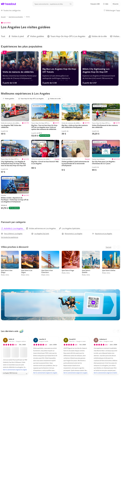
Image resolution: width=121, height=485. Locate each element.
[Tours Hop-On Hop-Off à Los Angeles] (67, 36)
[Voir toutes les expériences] (9, 237)
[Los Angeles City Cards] (40, 233)
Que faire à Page (68, 270)
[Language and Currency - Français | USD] (95, 4)
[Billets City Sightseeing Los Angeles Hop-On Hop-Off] (101, 71)
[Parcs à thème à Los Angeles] (11, 233)
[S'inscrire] (115, 4)
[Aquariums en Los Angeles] (102, 233)
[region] (60, 36)
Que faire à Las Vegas (26, 271)
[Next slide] (118, 331)
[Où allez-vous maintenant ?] (53, 4)
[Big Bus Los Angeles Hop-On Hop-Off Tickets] (60, 71)
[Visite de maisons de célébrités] (20, 72)
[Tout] (3, 36)
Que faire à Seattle (86, 271)
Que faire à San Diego (6, 271)
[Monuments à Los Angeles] (72, 233)
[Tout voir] (108, 247)
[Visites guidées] (37, 36)
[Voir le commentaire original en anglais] (15, 370)
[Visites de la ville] (99, 36)
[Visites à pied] (18, 36)
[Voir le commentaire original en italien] (105, 373)
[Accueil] (3, 17)
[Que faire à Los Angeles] (16, 17)
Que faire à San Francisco (47, 271)
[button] (105, 4)
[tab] (13, 228)
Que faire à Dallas (108, 270)
